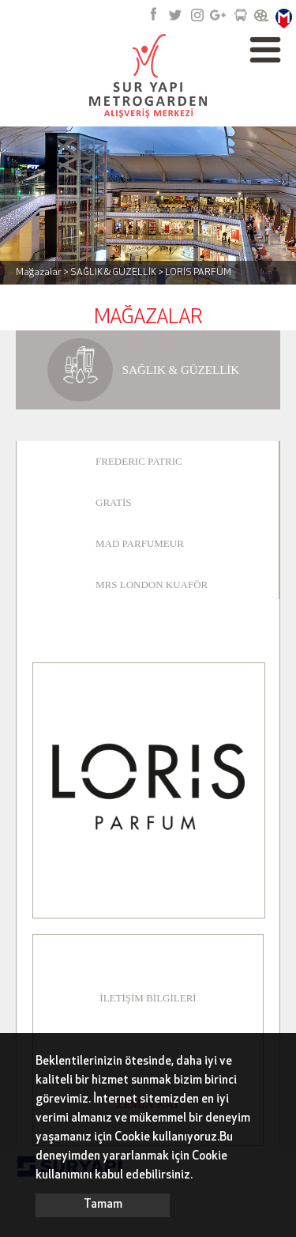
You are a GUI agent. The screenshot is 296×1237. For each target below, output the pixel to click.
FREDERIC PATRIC (139, 461)
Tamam (103, 1205)
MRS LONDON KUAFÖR (152, 584)
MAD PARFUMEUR (140, 543)
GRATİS (114, 502)
